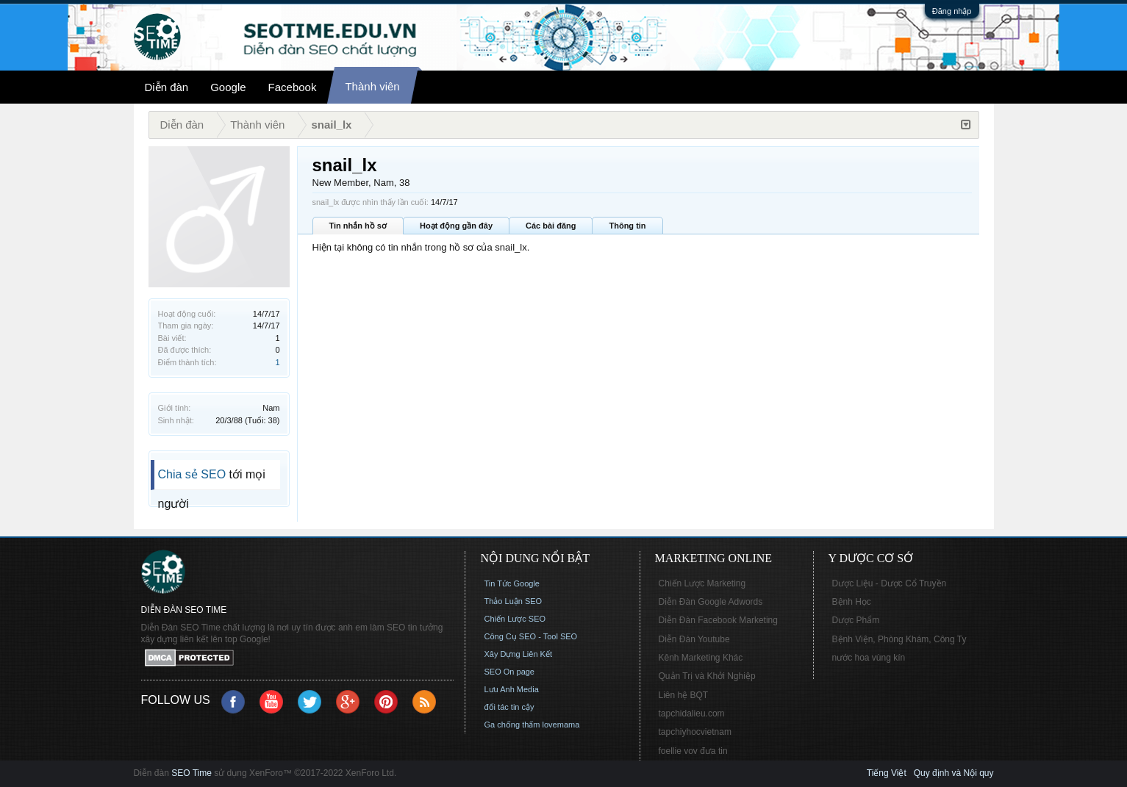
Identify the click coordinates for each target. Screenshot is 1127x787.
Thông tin (627, 225)
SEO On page (509, 671)
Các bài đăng (551, 225)
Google (228, 87)
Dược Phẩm (856, 620)
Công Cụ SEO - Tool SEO (531, 636)
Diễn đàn (167, 87)
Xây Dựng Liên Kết (518, 654)
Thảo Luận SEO (513, 601)
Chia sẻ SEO (192, 474)
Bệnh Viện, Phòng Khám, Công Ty (899, 639)
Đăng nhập (952, 11)
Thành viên (372, 86)
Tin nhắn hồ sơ (358, 225)
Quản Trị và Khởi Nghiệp (707, 676)
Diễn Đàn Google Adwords (711, 602)
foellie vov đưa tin (693, 751)
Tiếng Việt (886, 773)
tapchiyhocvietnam (695, 732)
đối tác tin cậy (509, 706)
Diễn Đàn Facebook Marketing (718, 620)
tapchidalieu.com (692, 713)
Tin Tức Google (512, 583)
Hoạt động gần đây (456, 225)
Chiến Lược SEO (515, 618)
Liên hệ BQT (684, 695)
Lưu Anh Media (511, 689)
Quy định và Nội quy (954, 773)
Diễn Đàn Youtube (694, 639)
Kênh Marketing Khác (701, 658)
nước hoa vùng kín (869, 658)
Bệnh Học (851, 602)
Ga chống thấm (512, 724)
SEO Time (191, 773)
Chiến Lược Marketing (702, 583)
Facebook (292, 87)
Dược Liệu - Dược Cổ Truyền (889, 583)
